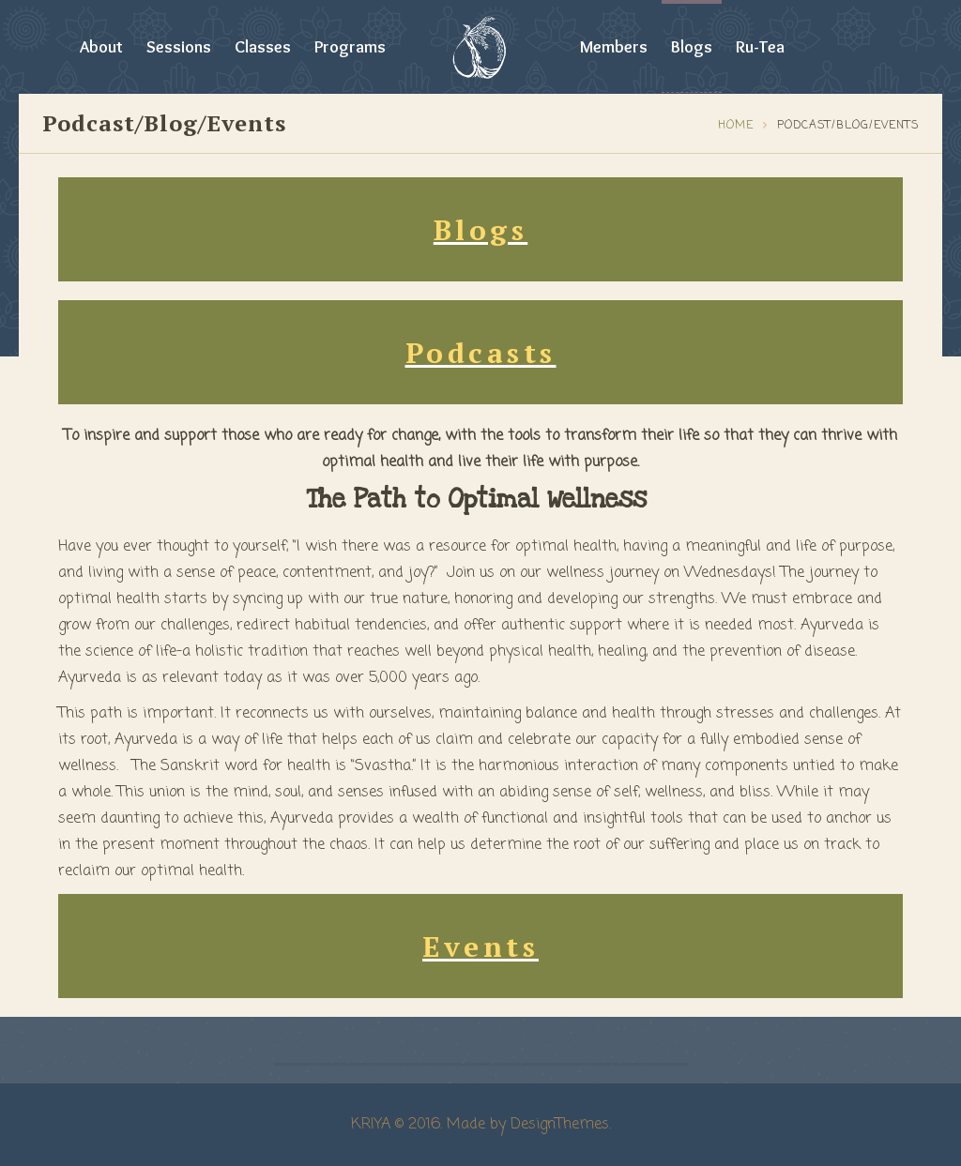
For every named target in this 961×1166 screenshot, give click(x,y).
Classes (263, 47)
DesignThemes (560, 1124)
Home (736, 125)
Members (614, 47)
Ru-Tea (760, 47)
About (101, 47)
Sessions (178, 47)
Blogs (691, 47)
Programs (350, 47)
